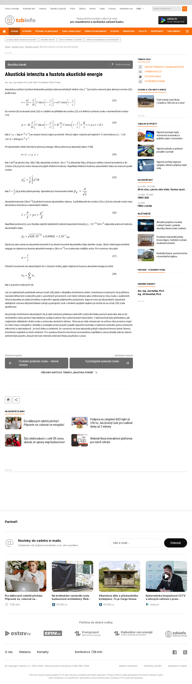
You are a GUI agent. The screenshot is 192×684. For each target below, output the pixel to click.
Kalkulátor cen (126, 9)
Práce (72, 9)
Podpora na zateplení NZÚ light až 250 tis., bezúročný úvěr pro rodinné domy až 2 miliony (111, 423)
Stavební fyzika (18, 47)
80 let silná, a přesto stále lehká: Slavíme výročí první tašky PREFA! (162, 189)
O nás (9, 652)
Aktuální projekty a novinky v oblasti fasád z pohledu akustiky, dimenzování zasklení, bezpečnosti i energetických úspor (171, 225)
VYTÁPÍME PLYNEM (155, 81)
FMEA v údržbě (145, 206)
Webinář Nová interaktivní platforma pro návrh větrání (111, 440)
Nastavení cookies (177, 665)
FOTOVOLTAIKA (153, 76)
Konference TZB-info (88, 652)
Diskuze (42, 9)
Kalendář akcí (29, 9)
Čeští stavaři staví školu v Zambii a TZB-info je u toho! (171, 101)
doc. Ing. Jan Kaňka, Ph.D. (151, 291)
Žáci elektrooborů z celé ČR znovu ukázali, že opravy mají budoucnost (44, 440)
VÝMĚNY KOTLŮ (153, 71)
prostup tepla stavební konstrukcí (21, 40)
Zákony (82, 9)
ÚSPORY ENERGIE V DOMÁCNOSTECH (164, 67)
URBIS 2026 (143, 197)
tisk (8, 400)
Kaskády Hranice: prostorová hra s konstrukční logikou (172, 255)
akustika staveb (48, 40)
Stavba (7, 47)
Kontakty (43, 652)
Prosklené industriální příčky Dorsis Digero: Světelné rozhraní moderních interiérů (172, 240)
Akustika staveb (31, 47)
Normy (93, 9)
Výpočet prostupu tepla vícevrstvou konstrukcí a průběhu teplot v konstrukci (169, 135)
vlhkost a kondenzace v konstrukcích (102, 40)
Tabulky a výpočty (58, 9)
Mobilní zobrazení (128, 665)
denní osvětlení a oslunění (70, 40)
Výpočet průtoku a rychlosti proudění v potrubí (170, 150)
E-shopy (112, 9)
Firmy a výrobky (12, 9)
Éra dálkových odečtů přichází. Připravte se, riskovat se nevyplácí (44, 422)
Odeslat (175, 543)
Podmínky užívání (153, 665)
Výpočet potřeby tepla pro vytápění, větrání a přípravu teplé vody (172, 165)
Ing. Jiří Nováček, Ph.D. (149, 294)
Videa (102, 9)
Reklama (25, 652)
